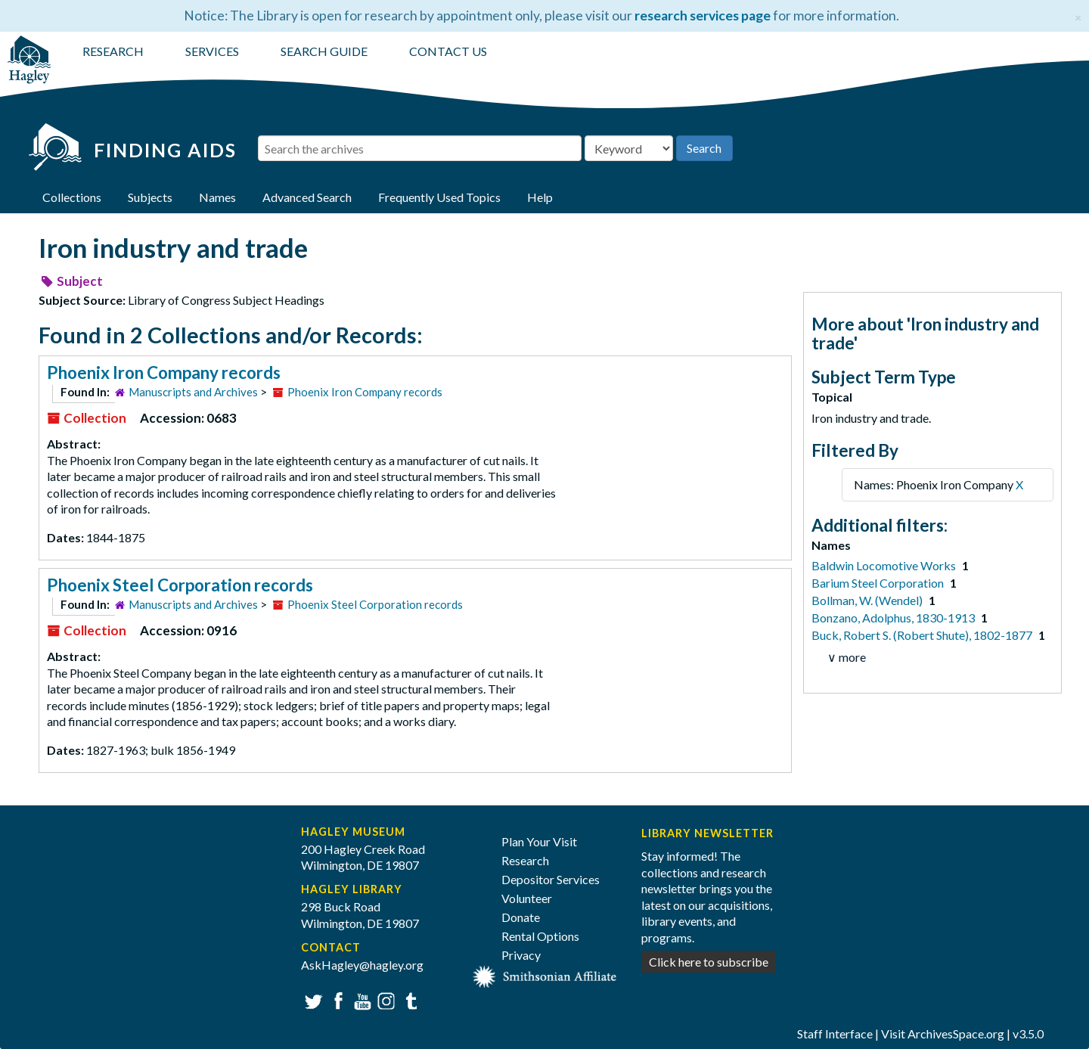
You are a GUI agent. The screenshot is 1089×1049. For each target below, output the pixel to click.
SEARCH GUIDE (324, 51)
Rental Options (540, 936)
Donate (520, 917)
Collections (71, 197)
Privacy (521, 955)
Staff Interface (835, 1033)
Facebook (336, 999)
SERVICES (212, 51)
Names (217, 197)
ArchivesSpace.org (956, 1033)
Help (540, 197)
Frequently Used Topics (439, 197)
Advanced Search (307, 197)
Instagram (385, 999)
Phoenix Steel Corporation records (180, 585)
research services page (702, 15)
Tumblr (409, 999)
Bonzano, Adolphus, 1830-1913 (894, 617)
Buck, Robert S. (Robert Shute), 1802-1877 (923, 635)
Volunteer (526, 898)
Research (525, 860)
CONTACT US (448, 51)
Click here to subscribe (708, 961)
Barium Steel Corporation (878, 583)
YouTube (360, 999)
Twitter (312, 999)
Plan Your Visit (539, 841)
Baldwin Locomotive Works (884, 565)
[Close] (1078, 15)
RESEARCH (113, 51)
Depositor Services (550, 879)
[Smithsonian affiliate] (545, 975)
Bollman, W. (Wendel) (868, 600)
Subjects (150, 197)
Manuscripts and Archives (193, 392)
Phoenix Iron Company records (164, 372)
